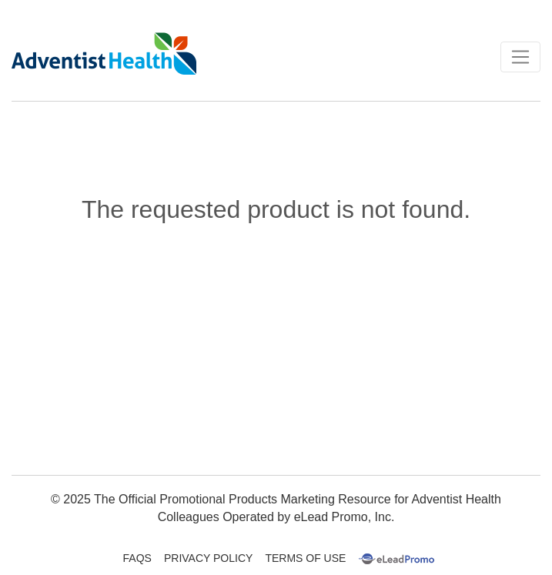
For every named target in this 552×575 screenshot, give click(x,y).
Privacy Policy (208, 558)
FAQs (137, 558)
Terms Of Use (305, 558)
